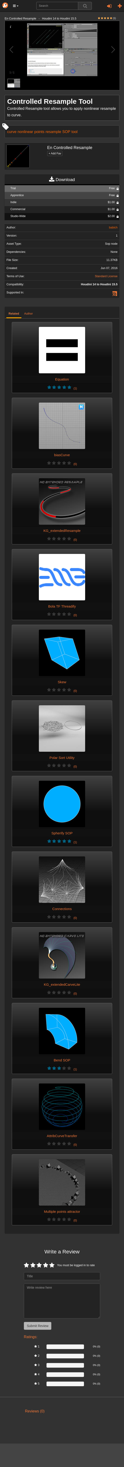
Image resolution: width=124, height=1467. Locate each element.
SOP (66, 132)
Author (28, 313)
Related (14, 313)
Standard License (106, 276)
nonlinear (25, 132)
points (39, 132)
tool (74, 132)
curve (11, 132)
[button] (15, 5)
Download (62, 179)
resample (53, 132)
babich (113, 227)
